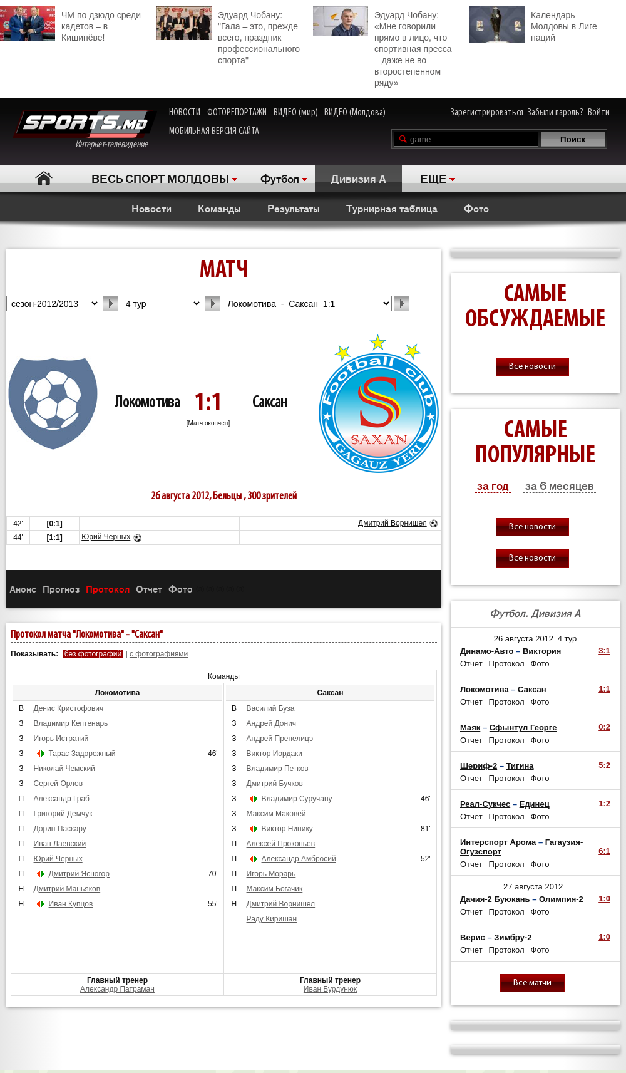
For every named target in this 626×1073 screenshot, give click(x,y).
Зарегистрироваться (487, 113)
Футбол (279, 177)
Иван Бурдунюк (330, 989)
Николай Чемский (64, 768)
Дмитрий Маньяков (67, 888)
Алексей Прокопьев (281, 843)
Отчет (149, 588)
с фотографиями (159, 654)
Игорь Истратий (61, 738)
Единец (535, 804)
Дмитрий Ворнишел (392, 523)
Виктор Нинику (287, 828)
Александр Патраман (117, 989)
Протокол (108, 588)
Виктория (542, 651)
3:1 (604, 650)
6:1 (604, 851)
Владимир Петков (278, 768)
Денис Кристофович (69, 708)
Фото (476, 208)
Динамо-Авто (486, 651)
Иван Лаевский (60, 843)
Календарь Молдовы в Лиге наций (533, 24)
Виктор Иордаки (274, 753)
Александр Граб (62, 798)
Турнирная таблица (392, 208)
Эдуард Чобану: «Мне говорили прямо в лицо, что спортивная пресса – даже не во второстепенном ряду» (382, 47)
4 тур (567, 638)
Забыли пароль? (555, 113)
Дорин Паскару (60, 828)
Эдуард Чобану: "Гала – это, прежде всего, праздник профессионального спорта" (228, 35)
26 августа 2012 (523, 638)
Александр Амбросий (299, 858)
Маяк (470, 727)
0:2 (604, 727)
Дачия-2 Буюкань (495, 899)
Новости (151, 208)
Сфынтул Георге (523, 727)
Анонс (22, 588)
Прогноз (61, 588)
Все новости (532, 366)
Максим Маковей (276, 813)
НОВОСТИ (184, 113)
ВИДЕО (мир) (296, 113)
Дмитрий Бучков (275, 783)
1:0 (604, 898)
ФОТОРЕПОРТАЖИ (237, 113)
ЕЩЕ (433, 177)
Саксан (269, 403)
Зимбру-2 (512, 937)
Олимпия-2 (561, 899)
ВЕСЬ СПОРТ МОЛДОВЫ (160, 177)
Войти (599, 113)
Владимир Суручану (297, 798)
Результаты (293, 208)
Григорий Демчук (63, 813)
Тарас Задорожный (82, 753)
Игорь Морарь (271, 873)
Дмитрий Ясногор (79, 873)
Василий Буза (271, 708)
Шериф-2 (478, 765)
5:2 (604, 765)
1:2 (604, 803)
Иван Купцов (71, 903)
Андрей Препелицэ (280, 738)
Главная (44, 178)
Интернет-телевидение (85, 130)
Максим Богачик (275, 888)
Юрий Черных (105, 536)
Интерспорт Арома (498, 842)
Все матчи (532, 983)
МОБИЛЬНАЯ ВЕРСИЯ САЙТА (214, 132)
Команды (219, 208)
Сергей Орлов (58, 783)
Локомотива (147, 403)
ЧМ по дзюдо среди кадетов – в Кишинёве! (70, 24)
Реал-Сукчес (485, 804)
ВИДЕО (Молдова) (355, 113)
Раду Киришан (272, 919)
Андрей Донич (272, 723)
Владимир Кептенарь (71, 723)
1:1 (604, 688)
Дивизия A (358, 177)
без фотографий (92, 654)
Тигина (520, 765)
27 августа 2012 (533, 886)
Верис (472, 937)
